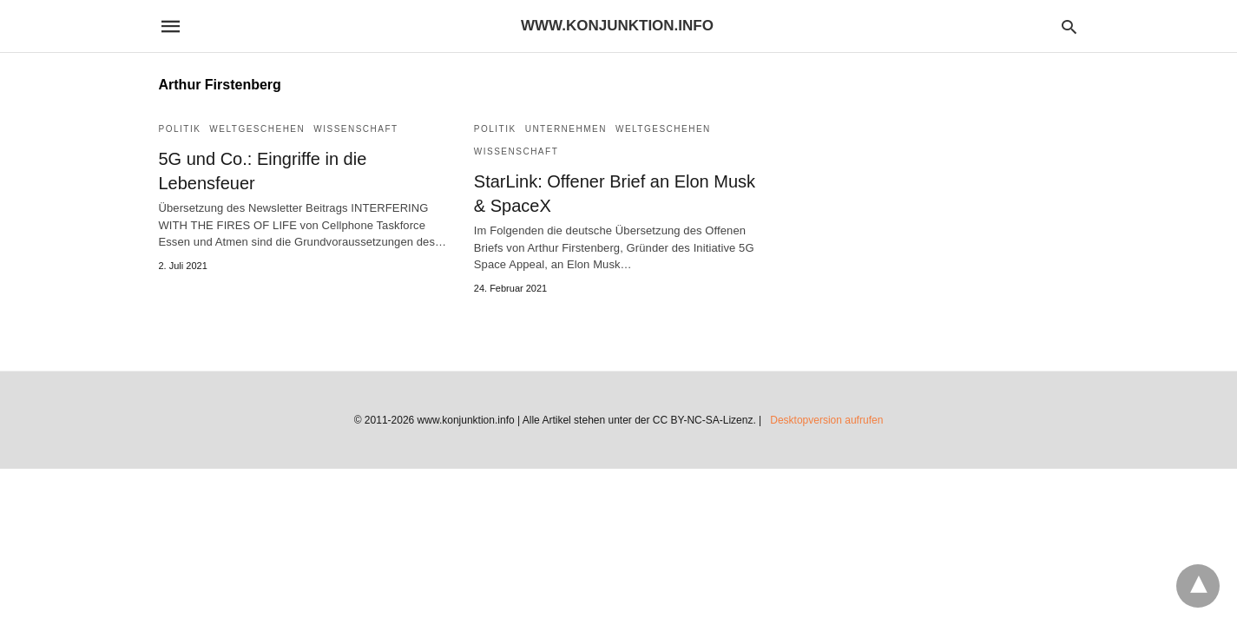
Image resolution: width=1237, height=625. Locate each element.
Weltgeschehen (257, 129)
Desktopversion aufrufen (826, 420)
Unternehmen (566, 129)
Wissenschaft (355, 129)
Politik (180, 129)
